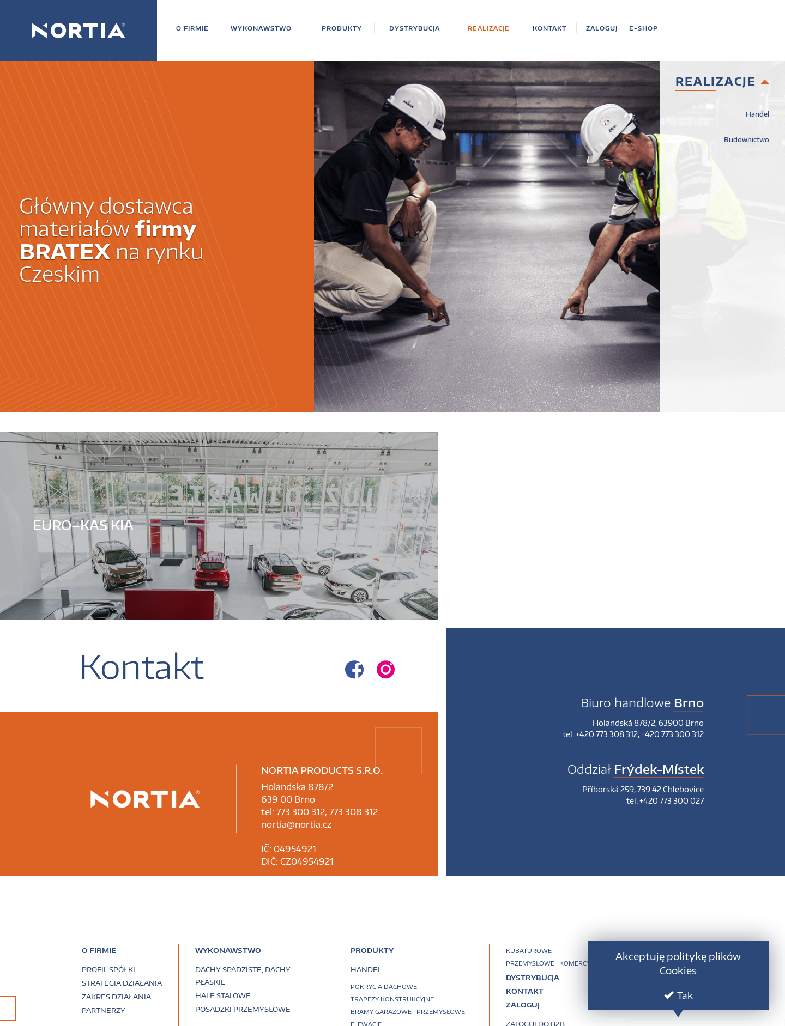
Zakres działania (116, 996)
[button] (192, 28)
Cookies (678, 970)
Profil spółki (108, 969)
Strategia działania (122, 983)
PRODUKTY (372, 950)
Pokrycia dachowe (384, 986)
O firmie (99, 950)
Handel (757, 114)
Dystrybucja (532, 977)
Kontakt (525, 991)
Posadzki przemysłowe (243, 1009)
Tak (678, 995)
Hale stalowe (223, 995)
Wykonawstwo (228, 950)
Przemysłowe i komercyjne (553, 963)
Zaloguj (523, 1004)
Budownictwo (746, 140)
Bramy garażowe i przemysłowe (408, 1011)
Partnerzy (103, 1010)
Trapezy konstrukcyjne (392, 999)
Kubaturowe (529, 950)
